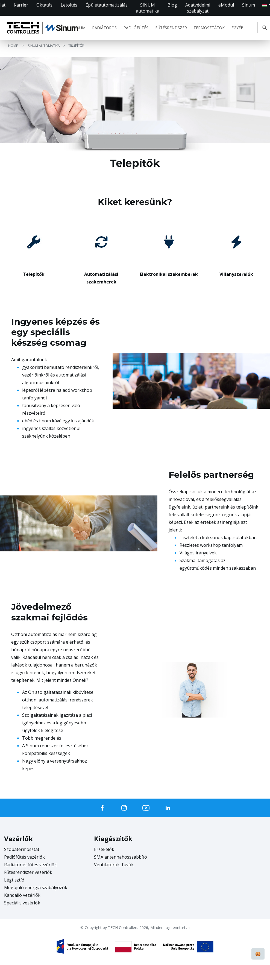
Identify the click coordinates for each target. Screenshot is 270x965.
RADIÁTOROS (104, 27)
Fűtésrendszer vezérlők (28, 872)
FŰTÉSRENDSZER (171, 27)
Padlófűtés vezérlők (24, 857)
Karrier (21, 5)
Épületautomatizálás (107, 5)
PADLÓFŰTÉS (136, 27)
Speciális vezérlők (22, 903)
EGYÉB (237, 27)
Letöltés (69, 5)
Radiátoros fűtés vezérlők (30, 865)
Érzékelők (104, 849)
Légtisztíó (14, 880)
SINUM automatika (147, 8)
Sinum (248, 5)
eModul (226, 5)
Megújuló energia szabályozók (35, 888)
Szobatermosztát (21, 849)
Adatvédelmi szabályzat (197, 8)
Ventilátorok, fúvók (114, 865)
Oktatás (44, 5)
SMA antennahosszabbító (120, 857)
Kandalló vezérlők (22, 895)
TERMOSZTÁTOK (209, 27)
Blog (172, 5)
